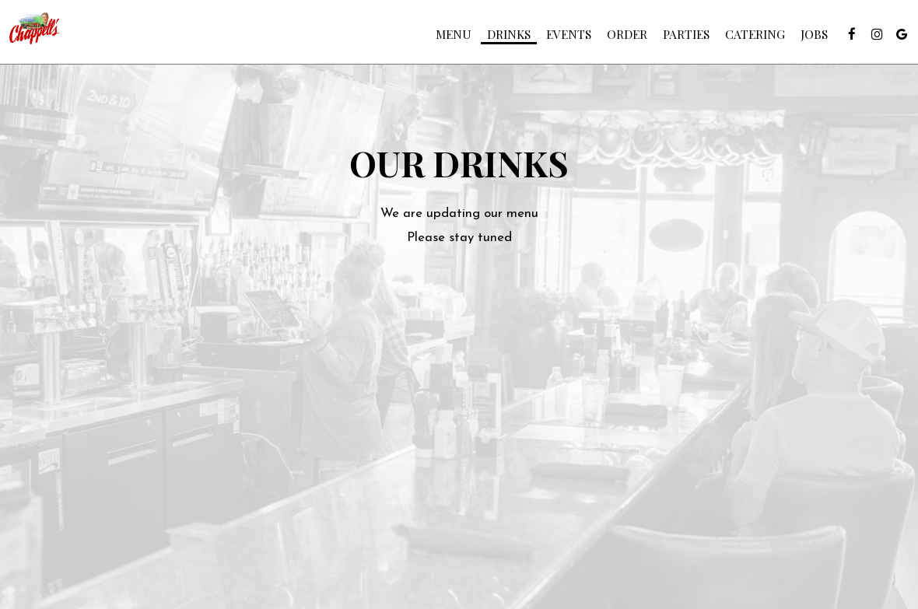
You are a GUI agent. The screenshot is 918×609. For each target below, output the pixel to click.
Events (560, 39)
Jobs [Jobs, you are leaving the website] (806, 39)
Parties (678, 39)
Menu (446, 39)
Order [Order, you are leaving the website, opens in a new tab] (619, 39)
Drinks (501, 39)
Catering (747, 39)
